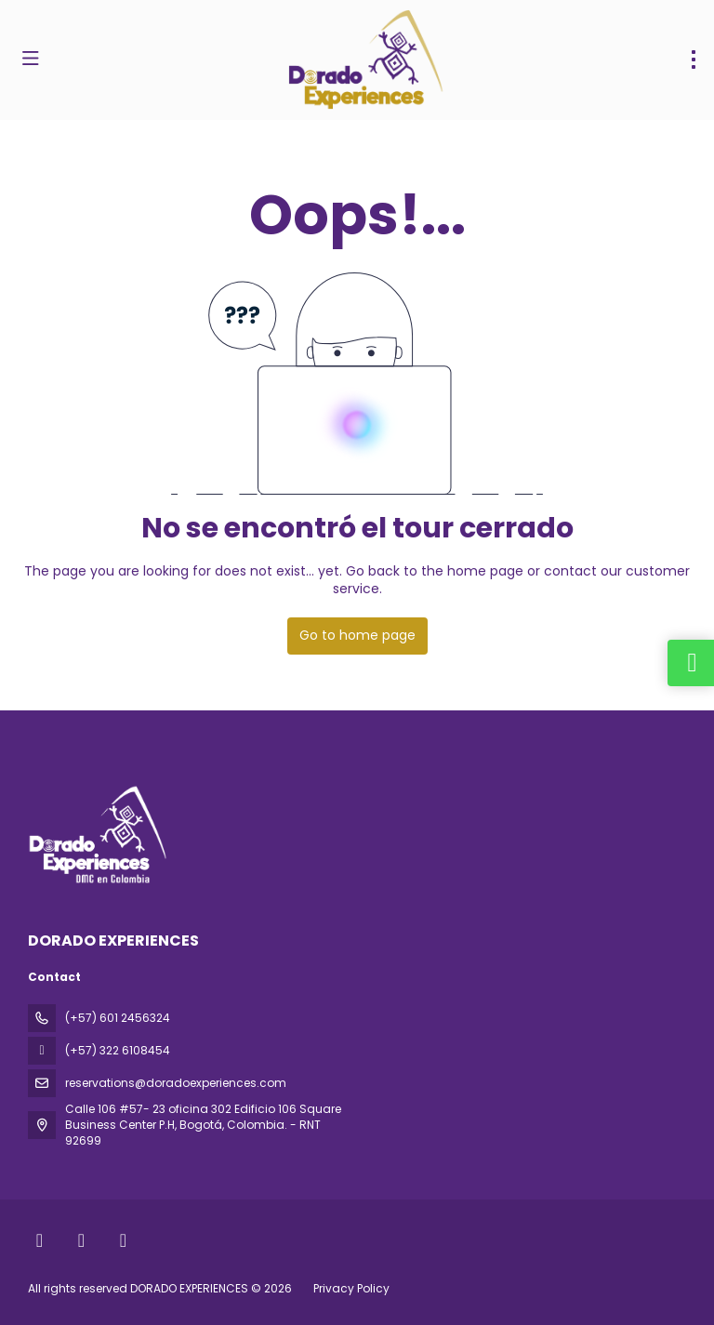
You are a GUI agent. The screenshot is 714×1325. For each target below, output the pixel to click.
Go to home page (357, 635)
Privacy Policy (351, 1288)
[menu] (693, 59)
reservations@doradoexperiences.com (175, 1083)
